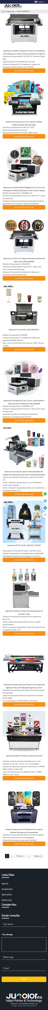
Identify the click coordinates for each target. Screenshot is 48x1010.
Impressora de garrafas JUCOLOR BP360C (24, 330)
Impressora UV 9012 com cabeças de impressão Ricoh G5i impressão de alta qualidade (24, 260)
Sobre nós (7, 900)
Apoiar (5, 883)
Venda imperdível (23, 11)
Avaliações (7, 889)
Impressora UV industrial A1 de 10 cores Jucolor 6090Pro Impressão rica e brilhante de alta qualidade (24, 402)
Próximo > (20, 856)
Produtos (10, 12)
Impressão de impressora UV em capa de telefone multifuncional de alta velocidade (24, 123)
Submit (24, 979)
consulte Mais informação (24, 70)
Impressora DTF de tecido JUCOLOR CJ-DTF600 (24, 545)
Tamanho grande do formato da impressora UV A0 (24, 756)
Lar (3, 12)
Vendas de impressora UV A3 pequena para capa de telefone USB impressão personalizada (24, 831)
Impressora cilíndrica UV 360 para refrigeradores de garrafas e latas (24, 612)
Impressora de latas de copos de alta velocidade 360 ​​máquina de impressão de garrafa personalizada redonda (24, 473)
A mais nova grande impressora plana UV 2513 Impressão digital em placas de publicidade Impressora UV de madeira (24, 688)
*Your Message (7, 934)
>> (29, 856)
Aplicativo (7, 894)
